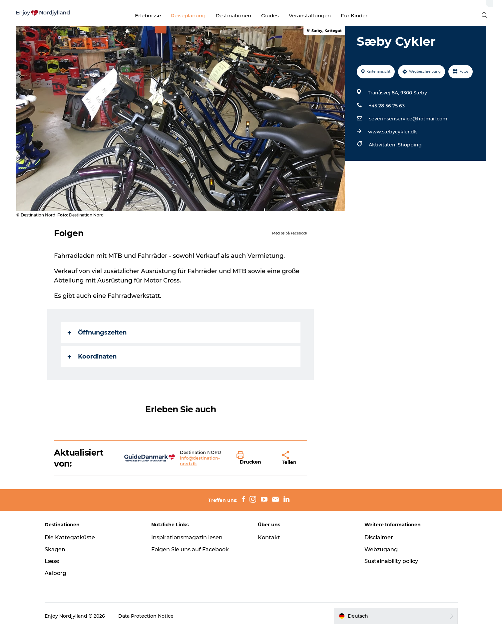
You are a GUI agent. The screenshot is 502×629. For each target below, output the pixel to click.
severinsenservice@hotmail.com (408, 119)
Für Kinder (354, 15)
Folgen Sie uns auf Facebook (190, 549)
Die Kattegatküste (70, 537)
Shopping (410, 145)
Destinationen (233, 15)
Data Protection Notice (146, 616)
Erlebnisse (148, 15)
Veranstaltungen (310, 15)
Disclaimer (378, 537)
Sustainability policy (391, 561)
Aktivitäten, (383, 145)
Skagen (55, 549)
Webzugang (381, 549)
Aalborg (55, 573)
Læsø (52, 561)
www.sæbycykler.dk (392, 132)
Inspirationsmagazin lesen (187, 537)
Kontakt (269, 537)
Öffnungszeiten (97, 332)
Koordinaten (92, 356)
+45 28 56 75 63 (387, 106)
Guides (270, 15)
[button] (254, 458)
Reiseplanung (188, 15)
